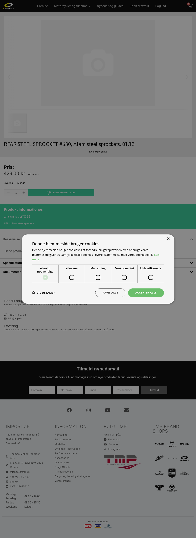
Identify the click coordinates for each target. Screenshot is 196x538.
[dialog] (98, 269)
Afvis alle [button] (110, 292)
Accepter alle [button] (145, 292)
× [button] (168, 238)
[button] (43, 292)
